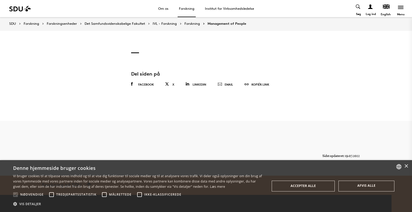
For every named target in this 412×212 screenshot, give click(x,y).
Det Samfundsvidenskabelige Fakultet (115, 24)
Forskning (186, 8)
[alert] (206, 186)
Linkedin (196, 84)
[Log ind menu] (370, 8)
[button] (15, 194)
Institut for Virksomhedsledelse (229, 8)
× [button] (406, 166)
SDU (12, 23)
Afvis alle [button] (366, 185)
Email (225, 84)
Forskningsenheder (62, 24)
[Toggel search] (358, 8)
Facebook (142, 84)
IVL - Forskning (165, 24)
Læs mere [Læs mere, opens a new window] (217, 186)
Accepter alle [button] (303, 186)
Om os (163, 8)
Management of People (227, 24)
